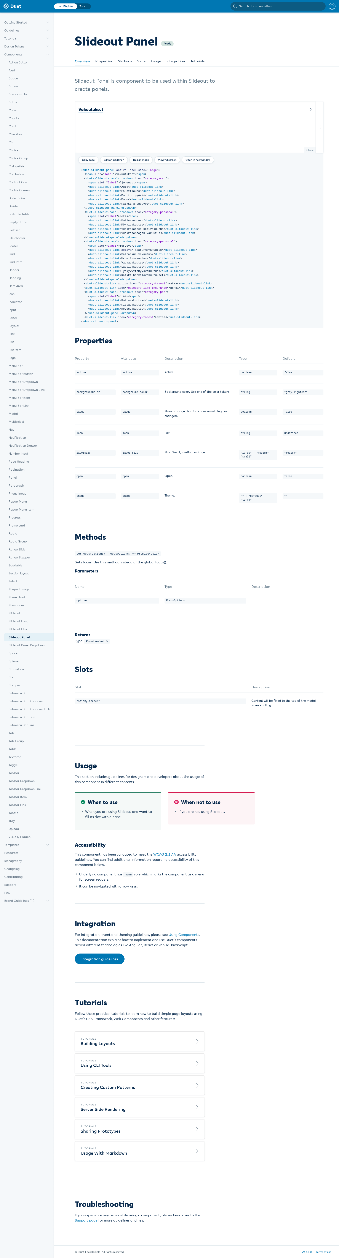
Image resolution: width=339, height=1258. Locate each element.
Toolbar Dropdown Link (25, 789)
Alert (12, 70)
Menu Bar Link (19, 406)
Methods (125, 61)
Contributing (13, 877)
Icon (11, 294)
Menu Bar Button (21, 374)
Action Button (18, 62)
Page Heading (19, 461)
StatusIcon (16, 669)
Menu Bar (15, 366)
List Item (15, 350)
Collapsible (16, 166)
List (11, 342)
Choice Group (18, 158)
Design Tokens (14, 46)
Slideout (14, 613)
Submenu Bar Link (21, 725)
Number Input (18, 454)
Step (12, 677)
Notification (17, 438)
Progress (15, 517)
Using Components (184, 934)
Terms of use (323, 1251)
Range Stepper (19, 557)
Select (13, 581)
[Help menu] (331, 6)
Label (13, 318)
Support (10, 885)
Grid (12, 254)
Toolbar (14, 773)
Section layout (19, 573)
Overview (82, 61)
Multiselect (16, 422)
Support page (86, 1220)
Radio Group (18, 541)
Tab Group (16, 741)
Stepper (14, 685)
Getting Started (15, 22)
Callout (14, 110)
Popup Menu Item (21, 509)
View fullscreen (167, 159)
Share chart (17, 597)
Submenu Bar (18, 693)
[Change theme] (72, 6)
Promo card (17, 525)
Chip (12, 142)
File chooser (17, 238)
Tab (11, 733)
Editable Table (19, 214)
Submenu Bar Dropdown (26, 701)
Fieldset (14, 230)
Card (12, 126)
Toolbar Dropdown (22, 781)
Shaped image (19, 589)
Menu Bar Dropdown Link (27, 390)
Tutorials (10, 38)
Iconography (13, 861)
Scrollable (15, 565)
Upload (14, 829)
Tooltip (13, 813)
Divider (14, 206)
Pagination (16, 469)
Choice (13, 150)
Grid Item (15, 262)
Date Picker (17, 198)
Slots (141, 61)
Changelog (11, 869)
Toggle (13, 765)
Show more (16, 605)
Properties (103, 61)
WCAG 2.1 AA (164, 854)
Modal (13, 414)
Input (12, 310)
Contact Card (18, 182)
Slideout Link (18, 629)
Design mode (141, 159)
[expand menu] (47, 22)
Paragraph (16, 485)
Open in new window (197, 159)
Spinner (14, 661)
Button (13, 102)
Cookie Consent (20, 190)
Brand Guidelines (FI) (19, 901)
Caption (14, 118)
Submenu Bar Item (22, 717)
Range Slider (18, 549)
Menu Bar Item (19, 398)
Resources (11, 853)
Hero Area (16, 286)
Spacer (14, 653)
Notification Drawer (23, 446)
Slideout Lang (18, 621)
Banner (14, 86)
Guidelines (11, 30)
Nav (11, 430)
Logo (12, 358)
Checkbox (15, 134)
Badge (13, 78)
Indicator (15, 302)
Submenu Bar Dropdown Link (29, 709)
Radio (13, 533)
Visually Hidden (19, 837)
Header (14, 270)
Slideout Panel (19, 637)
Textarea (15, 757)
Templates (11, 845)
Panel (13, 477)
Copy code (88, 159)
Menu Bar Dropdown (23, 382)
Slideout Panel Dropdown (27, 645)
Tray (12, 821)
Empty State (18, 222)
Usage (156, 61)
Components (13, 54)
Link (11, 334)
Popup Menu (18, 501)
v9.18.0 (307, 1251)
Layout (14, 326)
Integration (175, 61)
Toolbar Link (17, 805)
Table (12, 749)
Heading (15, 278)
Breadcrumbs (18, 94)
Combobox (16, 174)
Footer (13, 246)
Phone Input (17, 493)
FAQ (7, 893)
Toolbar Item (18, 797)
